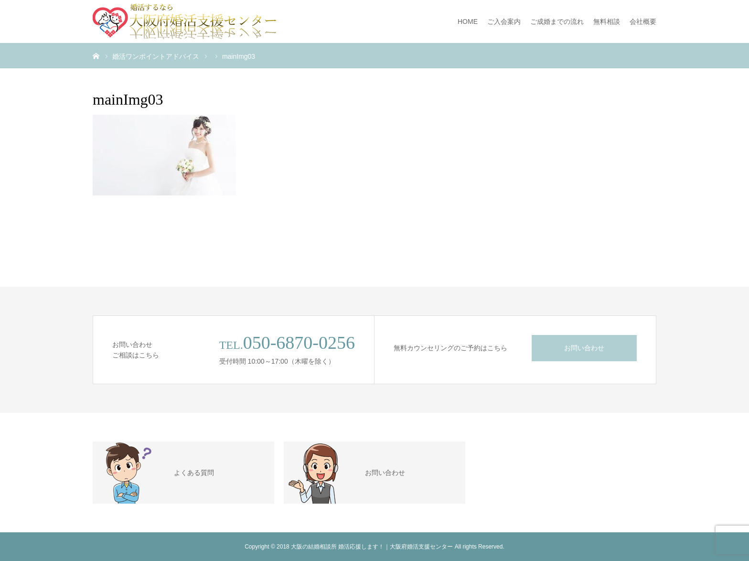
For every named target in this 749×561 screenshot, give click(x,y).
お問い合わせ (584, 348)
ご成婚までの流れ (557, 21)
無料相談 (606, 21)
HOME (468, 21)
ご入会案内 (504, 21)
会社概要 (643, 21)
